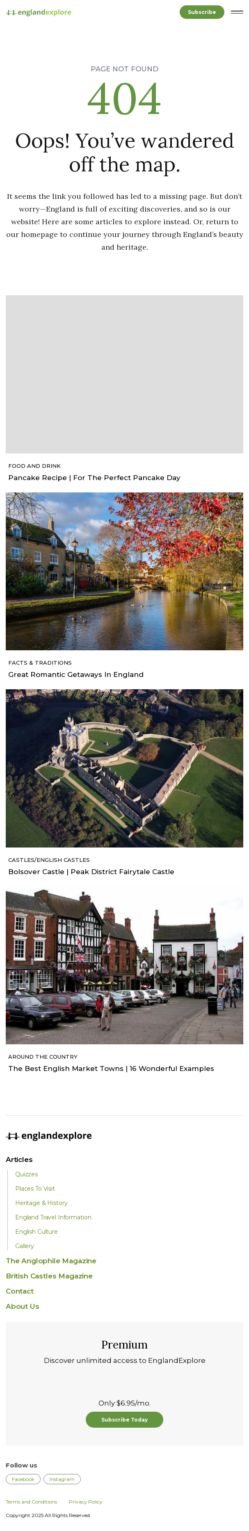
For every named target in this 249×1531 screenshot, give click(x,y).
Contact (20, 1291)
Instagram (62, 1479)
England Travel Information (53, 1217)
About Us (22, 1306)
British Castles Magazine (49, 1276)
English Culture (36, 1231)
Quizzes (26, 1174)
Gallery (24, 1246)
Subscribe (202, 12)
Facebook (23, 1479)
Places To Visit (35, 1188)
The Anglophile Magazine (51, 1261)
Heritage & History (41, 1203)
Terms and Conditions (31, 1502)
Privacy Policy (86, 1502)
